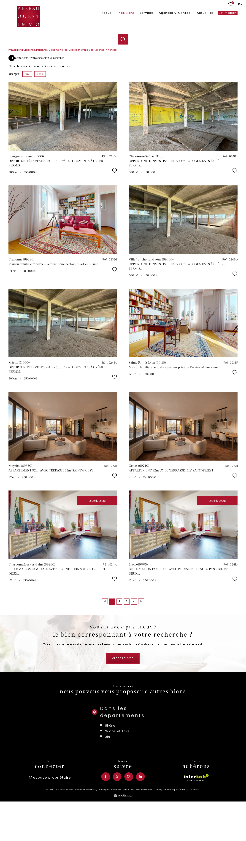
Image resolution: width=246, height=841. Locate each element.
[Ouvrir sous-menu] (175, 13)
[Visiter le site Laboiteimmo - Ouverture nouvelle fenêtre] (123, 830)
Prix (27, 107)
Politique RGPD (182, 823)
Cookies (195, 824)
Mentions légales (144, 823)
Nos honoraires (113, 823)
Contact (185, 13)
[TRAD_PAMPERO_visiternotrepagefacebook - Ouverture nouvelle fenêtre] (105, 810)
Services (147, 13)
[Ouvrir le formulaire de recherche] (123, 39)
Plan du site (128, 823)
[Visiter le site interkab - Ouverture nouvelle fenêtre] (196, 814)
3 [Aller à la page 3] (126, 635)
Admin (157, 823)
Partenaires (168, 823)
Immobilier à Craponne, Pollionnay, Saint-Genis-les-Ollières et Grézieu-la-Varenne (56, 83)
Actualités (205, 13)
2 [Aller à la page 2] (119, 635)
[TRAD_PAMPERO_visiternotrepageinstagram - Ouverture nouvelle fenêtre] (128, 810)
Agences (166, 13)
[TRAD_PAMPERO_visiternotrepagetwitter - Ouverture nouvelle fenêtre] (117, 810)
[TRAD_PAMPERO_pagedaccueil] (28, 26)
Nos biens (127, 13)
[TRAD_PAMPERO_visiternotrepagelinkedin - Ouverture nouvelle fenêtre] (140, 810)
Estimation (227, 13)
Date (40, 107)
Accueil (108, 13)
